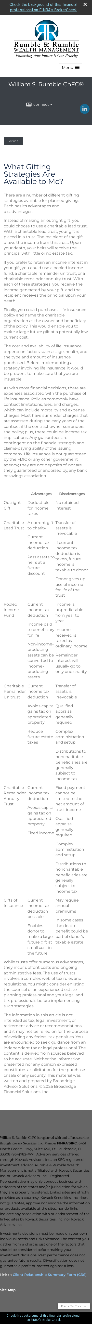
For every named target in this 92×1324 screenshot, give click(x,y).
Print (13, 141)
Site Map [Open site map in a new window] (8, 1290)
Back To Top (74, 1306)
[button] (70, 67)
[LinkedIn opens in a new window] (85, 112)
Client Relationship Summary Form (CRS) (50, 1274)
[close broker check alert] (85, 4)
